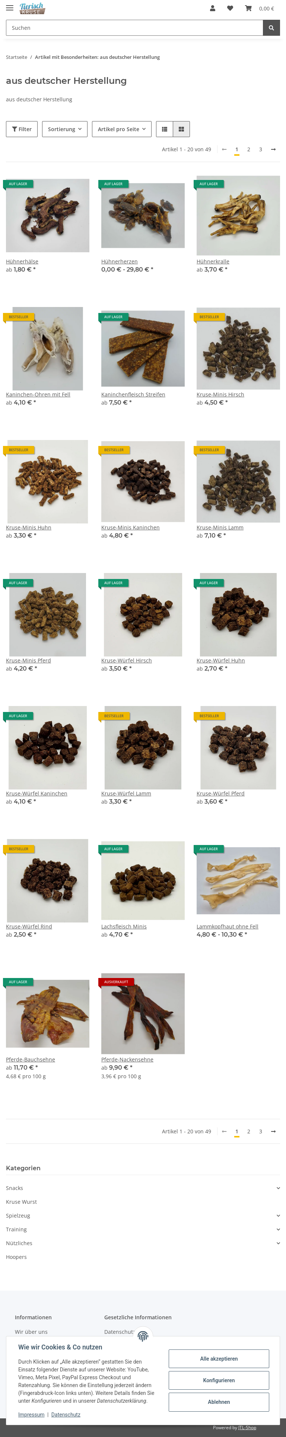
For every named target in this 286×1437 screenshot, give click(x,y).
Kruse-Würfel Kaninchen (36, 793)
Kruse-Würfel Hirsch (126, 660)
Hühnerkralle (213, 261)
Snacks (14, 1187)
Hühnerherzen (119, 261)
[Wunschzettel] (230, 8)
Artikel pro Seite (118, 129)
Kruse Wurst (21, 1201)
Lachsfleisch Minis (124, 926)
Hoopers (16, 1256)
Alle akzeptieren (219, 1359)
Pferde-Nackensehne (127, 1059)
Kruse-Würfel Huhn (221, 660)
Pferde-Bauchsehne (30, 1059)
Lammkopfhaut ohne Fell (227, 926)
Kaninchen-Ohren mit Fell (38, 394)
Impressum (31, 1415)
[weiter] (273, 149)
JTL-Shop (247, 1427)
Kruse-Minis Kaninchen (130, 527)
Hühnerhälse (22, 261)
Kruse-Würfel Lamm (126, 793)
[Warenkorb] (259, 8)
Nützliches (19, 1243)
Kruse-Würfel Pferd (221, 793)
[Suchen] (134, 28)
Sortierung (61, 129)
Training (16, 1229)
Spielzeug (18, 1215)
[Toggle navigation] (9, 4)
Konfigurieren (219, 1380)
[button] (212, 8)
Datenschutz (65, 1415)
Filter (22, 129)
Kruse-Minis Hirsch (220, 394)
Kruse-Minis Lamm (220, 527)
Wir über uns (31, 1331)
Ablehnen (219, 1402)
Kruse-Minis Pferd (28, 660)
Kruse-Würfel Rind (29, 926)
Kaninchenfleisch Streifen (133, 394)
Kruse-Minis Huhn (28, 527)
